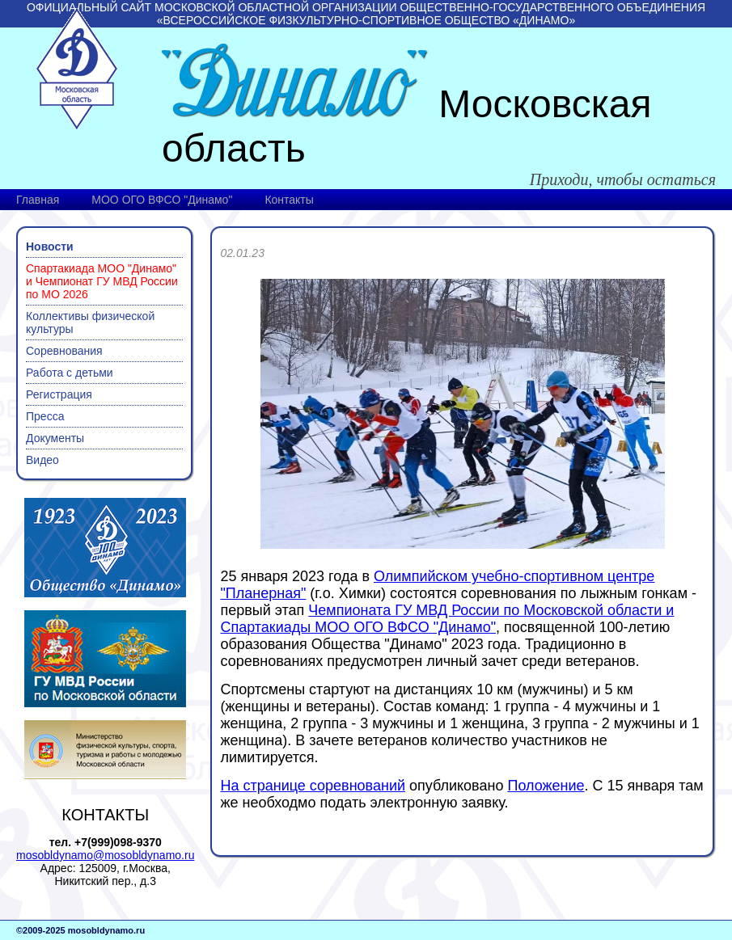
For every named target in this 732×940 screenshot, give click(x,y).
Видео (42, 459)
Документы (55, 438)
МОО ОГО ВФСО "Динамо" (161, 199)
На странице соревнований (312, 786)
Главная (37, 199)
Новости (50, 246)
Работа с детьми (69, 372)
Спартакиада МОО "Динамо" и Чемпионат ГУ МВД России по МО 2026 (102, 281)
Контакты (288, 199)
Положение (545, 786)
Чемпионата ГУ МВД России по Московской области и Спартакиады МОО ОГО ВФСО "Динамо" (447, 618)
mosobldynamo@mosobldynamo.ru (105, 855)
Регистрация (59, 394)
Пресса (45, 416)
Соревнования (64, 350)
